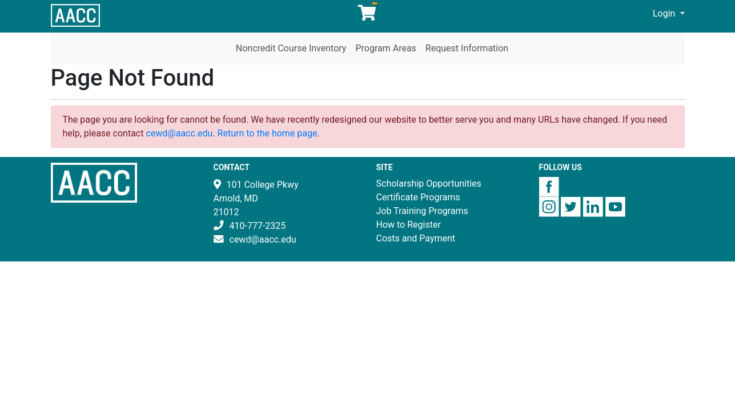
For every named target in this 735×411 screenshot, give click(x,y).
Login (665, 13)
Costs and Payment (416, 238)
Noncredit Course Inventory (291, 48)
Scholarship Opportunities (428, 183)
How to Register (408, 224)
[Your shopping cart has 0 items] (367, 15)
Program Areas (385, 48)
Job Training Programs (422, 211)
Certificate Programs (418, 197)
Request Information (466, 48)
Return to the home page (268, 133)
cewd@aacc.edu (179, 133)
